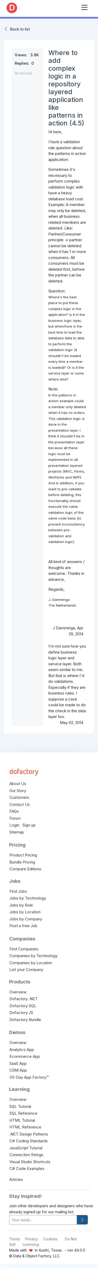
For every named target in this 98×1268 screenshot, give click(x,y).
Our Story (17, 790)
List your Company (26, 969)
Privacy (31, 1239)
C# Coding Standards (28, 1140)
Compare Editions (25, 868)
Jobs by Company (25, 918)
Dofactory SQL (22, 1005)
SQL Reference (23, 1113)
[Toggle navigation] (84, 6)
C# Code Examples (26, 1168)
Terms (14, 1239)
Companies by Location (30, 962)
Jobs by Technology (27, 898)
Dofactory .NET (23, 998)
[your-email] (43, 1220)
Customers (19, 797)
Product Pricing (23, 855)
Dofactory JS (21, 1012)
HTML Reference (25, 1127)
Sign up (29, 825)
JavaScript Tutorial (25, 1147)
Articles (16, 1179)
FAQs (14, 811)
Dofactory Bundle (25, 1019)
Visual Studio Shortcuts (29, 1161)
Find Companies (23, 948)
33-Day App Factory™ (29, 1077)
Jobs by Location (25, 911)
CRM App (18, 1070)
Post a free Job (23, 925)
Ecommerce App (24, 1056)
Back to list (20, 29)
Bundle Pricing (22, 862)
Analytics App (21, 1049)
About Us (17, 783)
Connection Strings (26, 1154)
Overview (17, 991)
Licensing (31, 1244)
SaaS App (18, 1063)
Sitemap (16, 832)
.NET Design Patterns (28, 1134)
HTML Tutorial (22, 1120)
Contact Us (19, 804)
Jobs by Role (21, 905)
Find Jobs (18, 891)
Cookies (50, 1239)
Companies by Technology (33, 955)
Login (14, 825)
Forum (15, 818)
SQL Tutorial (20, 1106)
